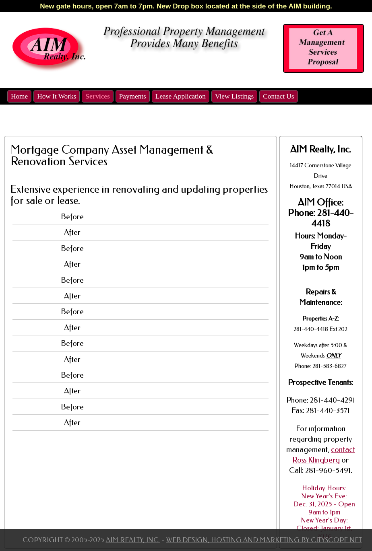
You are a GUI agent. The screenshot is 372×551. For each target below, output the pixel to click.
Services (97, 96)
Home (19, 96)
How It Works (56, 96)
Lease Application (180, 96)
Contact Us (278, 96)
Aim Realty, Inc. (133, 540)
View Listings (234, 96)
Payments (132, 96)
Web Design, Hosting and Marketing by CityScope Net (264, 540)
